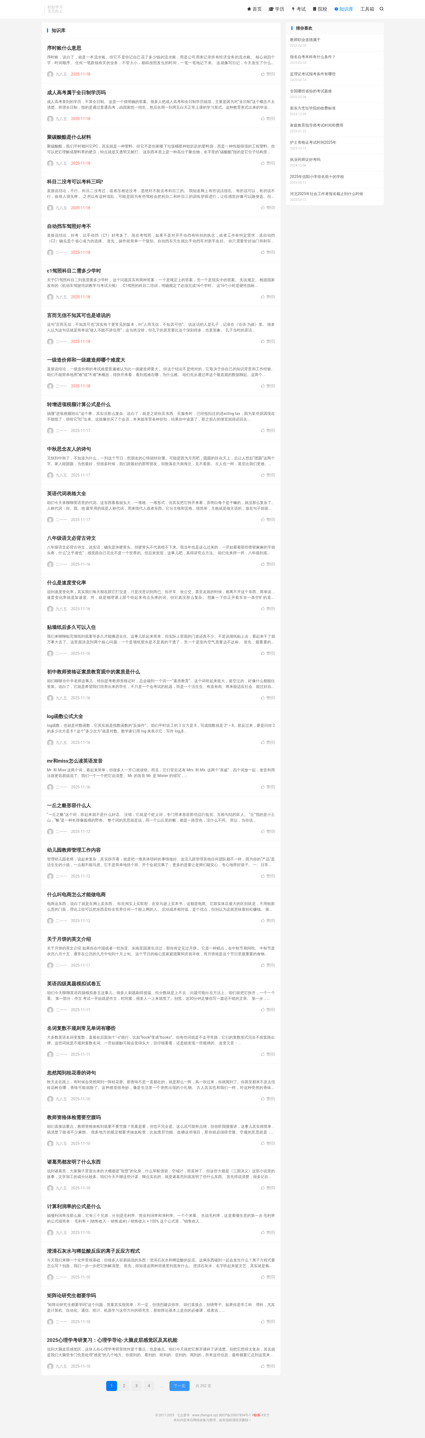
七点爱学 (183, 1418)
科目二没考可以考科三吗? (75, 184)
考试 (298, 9)
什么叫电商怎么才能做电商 (76, 897)
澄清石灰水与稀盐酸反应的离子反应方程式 (93, 1254)
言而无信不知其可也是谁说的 (79, 318)
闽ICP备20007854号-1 (235, 1418)
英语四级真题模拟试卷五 (74, 986)
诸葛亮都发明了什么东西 (74, 1164)
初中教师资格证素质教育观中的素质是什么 (93, 674)
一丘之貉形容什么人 (69, 808)
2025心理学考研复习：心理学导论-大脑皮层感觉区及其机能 (112, 1343)
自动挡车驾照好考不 (69, 229)
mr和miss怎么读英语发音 (75, 763)
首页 (254, 9)
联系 (257, 1418)
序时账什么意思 (64, 51)
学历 (276, 9)
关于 (266, 1418)
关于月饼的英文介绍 (69, 942)
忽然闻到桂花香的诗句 (71, 1075)
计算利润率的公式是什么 (74, 1209)
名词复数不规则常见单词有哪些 (81, 1031)
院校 (320, 9)
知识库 (343, 9)
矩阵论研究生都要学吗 (71, 1298)
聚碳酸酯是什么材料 (69, 140)
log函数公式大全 (65, 719)
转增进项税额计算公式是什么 (79, 407)
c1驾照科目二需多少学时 (74, 273)
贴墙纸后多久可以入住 (71, 630)
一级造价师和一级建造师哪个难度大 (86, 362)
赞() (268, 76)
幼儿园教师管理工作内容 (74, 853)
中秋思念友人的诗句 (69, 452)
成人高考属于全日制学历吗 (76, 95)
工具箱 (367, 9)
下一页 (179, 1388)
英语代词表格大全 (66, 496)
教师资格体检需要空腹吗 (74, 1120)
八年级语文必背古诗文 (71, 541)
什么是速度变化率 (66, 585)
